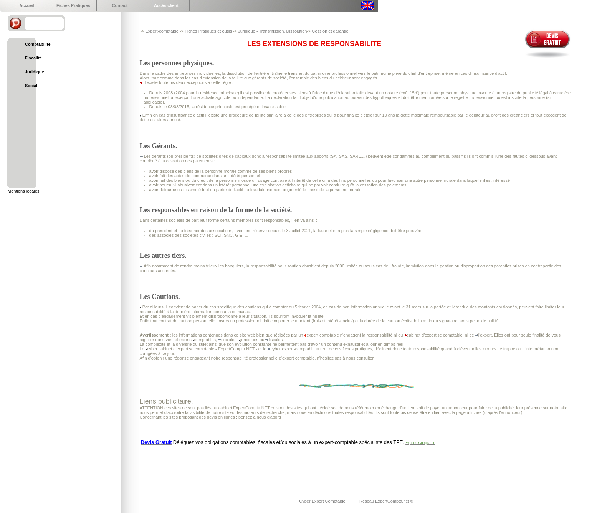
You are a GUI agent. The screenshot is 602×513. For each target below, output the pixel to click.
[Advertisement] (279, 467)
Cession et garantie (330, 31)
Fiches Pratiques (73, 5)
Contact (120, 5)
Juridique (34, 71)
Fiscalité (33, 58)
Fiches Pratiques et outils (208, 31)
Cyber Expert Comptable (323, 501)
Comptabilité (38, 44)
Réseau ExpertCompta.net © (386, 501)
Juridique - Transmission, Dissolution (272, 31)
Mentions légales (24, 191)
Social (31, 85)
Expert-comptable (162, 31)
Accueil (26, 5)
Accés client (166, 5)
